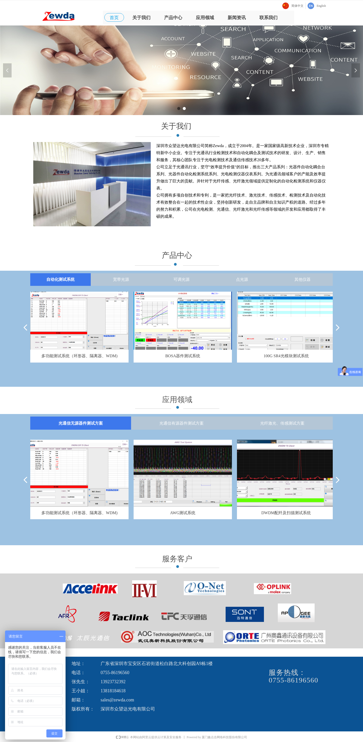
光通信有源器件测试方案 (181, 423)
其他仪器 (302, 279)
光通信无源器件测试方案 (80, 423)
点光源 (242, 279)
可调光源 (181, 279)
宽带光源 (121, 279)
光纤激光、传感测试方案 (282, 423)
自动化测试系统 (60, 279)
